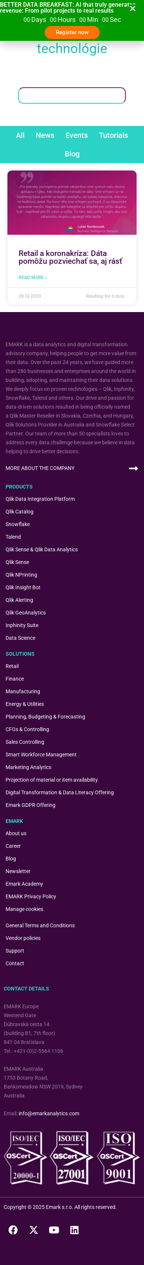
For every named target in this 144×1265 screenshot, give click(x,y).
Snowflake (18, 524)
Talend (13, 537)
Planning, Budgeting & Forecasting (45, 717)
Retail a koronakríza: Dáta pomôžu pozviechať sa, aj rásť (70, 257)
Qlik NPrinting (21, 575)
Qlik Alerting (19, 600)
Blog (11, 859)
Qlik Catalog (19, 512)
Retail (12, 666)
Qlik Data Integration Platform (40, 499)
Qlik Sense (17, 562)
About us (16, 833)
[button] (133, 8)
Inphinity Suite (22, 625)
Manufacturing (23, 691)
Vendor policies (23, 938)
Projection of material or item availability (52, 780)
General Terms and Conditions (40, 925)
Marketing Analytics (28, 767)
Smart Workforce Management (41, 755)
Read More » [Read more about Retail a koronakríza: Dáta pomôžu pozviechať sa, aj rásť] (33, 277)
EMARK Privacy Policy (31, 896)
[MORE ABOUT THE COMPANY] (133, 468)
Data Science (20, 638)
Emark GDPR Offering (30, 805)
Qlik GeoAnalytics (26, 613)
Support (15, 951)
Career (13, 846)
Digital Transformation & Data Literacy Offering (60, 792)
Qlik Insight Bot (23, 587)
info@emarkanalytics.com (49, 1113)
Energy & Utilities (25, 704)
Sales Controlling (25, 742)
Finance (15, 679)
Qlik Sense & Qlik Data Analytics (42, 549)
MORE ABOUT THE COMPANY (40, 468)
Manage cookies (24, 909)
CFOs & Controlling (27, 729)
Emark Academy (24, 884)
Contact (15, 963)
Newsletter (18, 871)
